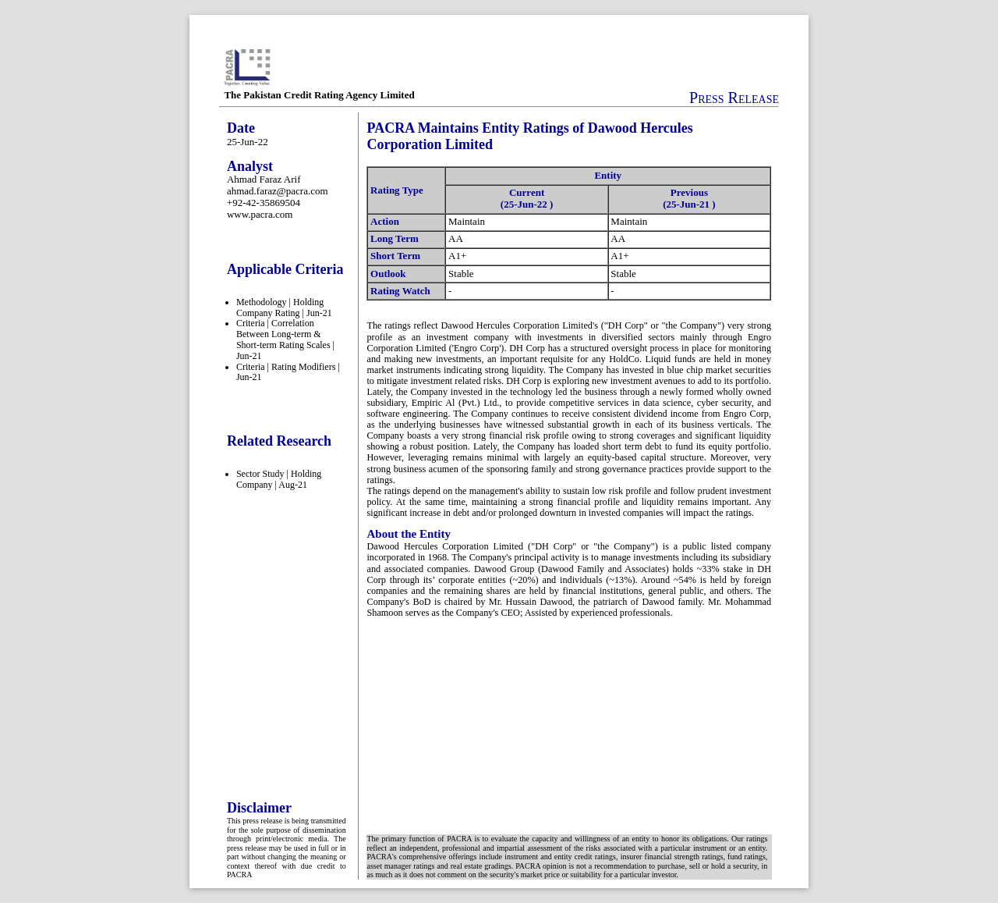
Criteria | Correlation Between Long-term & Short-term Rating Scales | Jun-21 (285, 339)
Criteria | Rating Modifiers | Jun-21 (288, 372)
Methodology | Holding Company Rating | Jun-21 (284, 307)
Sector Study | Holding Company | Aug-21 (278, 479)
